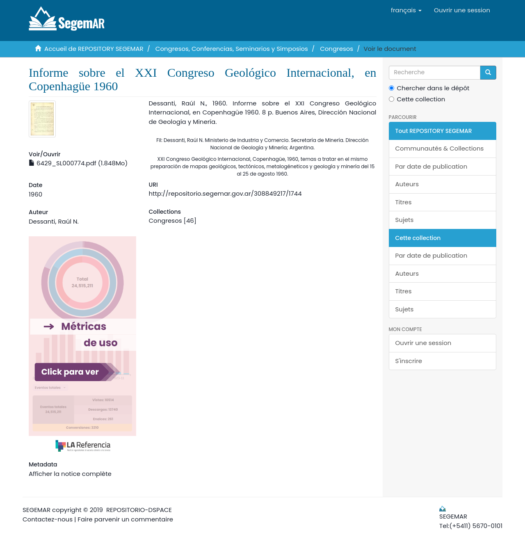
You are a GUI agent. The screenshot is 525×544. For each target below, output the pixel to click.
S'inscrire (408, 361)
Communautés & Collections (439, 148)
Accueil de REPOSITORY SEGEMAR (94, 48)
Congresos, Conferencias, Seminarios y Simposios (231, 48)
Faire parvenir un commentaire (125, 519)
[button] (406, 10)
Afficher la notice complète (70, 473)
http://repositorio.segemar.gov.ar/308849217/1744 (224, 193)
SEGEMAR (36, 509)
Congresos (336, 48)
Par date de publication (431, 166)
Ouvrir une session (423, 342)
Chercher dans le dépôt (429, 88)
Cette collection (417, 99)
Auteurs (407, 184)
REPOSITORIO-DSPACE (139, 509)
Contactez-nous (48, 519)
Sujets (404, 219)
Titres (403, 202)
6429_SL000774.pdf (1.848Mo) (78, 163)
